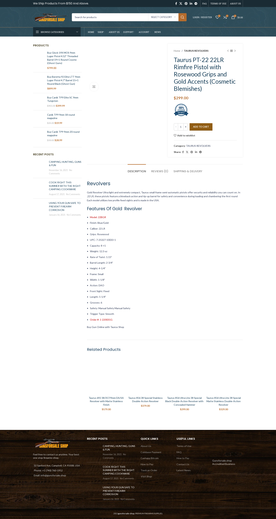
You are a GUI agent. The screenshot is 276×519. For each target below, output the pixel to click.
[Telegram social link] (196, 3)
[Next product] (235, 51)
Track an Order (149, 470)
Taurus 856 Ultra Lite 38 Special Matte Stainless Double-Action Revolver (223, 401)
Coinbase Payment (151, 452)
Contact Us (183, 464)
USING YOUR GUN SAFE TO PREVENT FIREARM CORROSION (65, 206)
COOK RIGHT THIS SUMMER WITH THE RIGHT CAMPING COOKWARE (65, 186)
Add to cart (201, 126)
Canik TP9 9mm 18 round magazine (61, 116)
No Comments (73, 194)
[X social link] (180, 3)
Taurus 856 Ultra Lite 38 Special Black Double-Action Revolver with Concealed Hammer (184, 401)
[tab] (137, 169)
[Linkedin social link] (191, 3)
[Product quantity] (180, 127)
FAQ (179, 452)
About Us (146, 445)
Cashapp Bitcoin (150, 458)
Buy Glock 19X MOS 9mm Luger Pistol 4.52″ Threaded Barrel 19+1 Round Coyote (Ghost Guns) (62, 58)
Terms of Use (184, 445)
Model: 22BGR (98, 217)
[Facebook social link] (176, 3)
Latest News (184, 470)
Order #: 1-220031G (101, 319)
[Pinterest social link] (186, 3)
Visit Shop (146, 476)
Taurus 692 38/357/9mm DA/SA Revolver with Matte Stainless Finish (106, 401)
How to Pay (147, 464)
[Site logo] (50, 16)
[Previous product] (228, 51)
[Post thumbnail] (39, 167)
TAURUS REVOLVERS (196, 50)
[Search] (129, 17)
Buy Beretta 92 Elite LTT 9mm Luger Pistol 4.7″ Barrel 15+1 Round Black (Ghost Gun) (63, 80)
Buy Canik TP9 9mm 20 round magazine (63, 133)
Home (177, 50)
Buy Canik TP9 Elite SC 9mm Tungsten (62, 99)
